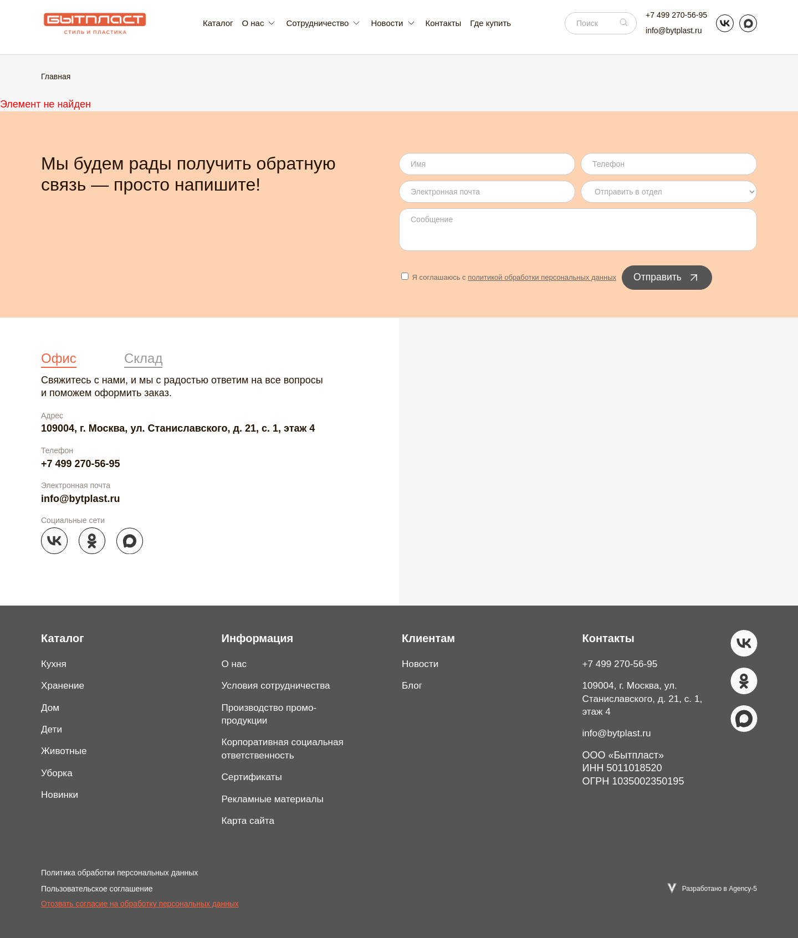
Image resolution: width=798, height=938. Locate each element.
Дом (50, 707)
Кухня (54, 663)
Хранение (63, 685)
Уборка (57, 772)
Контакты (444, 23)
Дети (52, 729)
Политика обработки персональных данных (119, 872)
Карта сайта (249, 820)
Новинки (60, 794)
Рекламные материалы (275, 798)
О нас (235, 663)
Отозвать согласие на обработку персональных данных (140, 904)
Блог (412, 685)
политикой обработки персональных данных (542, 277)
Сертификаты (253, 776)
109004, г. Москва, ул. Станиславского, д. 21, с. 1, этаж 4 (178, 428)
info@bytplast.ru (674, 30)
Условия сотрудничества (279, 685)
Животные (65, 750)
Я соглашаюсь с (508, 277)
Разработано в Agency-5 (719, 888)
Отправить (667, 277)
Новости (421, 663)
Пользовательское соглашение (97, 888)
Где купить (490, 23)
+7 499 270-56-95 (676, 15)
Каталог (218, 23)
